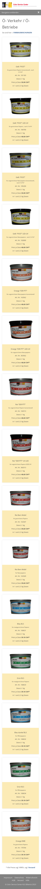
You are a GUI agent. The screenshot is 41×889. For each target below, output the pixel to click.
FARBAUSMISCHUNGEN (22, 32)
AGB (13, 880)
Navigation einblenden (10, 12)
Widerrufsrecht (31, 877)
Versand (31, 867)
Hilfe (27, 880)
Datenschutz (19, 877)
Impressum (8, 877)
